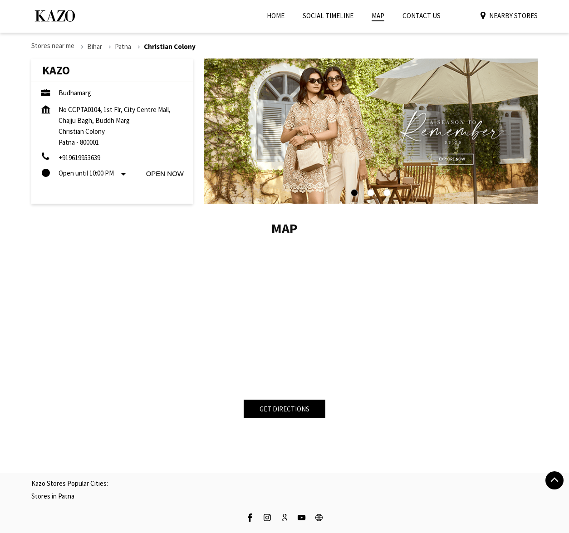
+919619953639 (79, 157)
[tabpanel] (371, 131)
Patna (123, 46)
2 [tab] (370, 192)
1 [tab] (354, 192)
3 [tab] (387, 192)
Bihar (94, 46)
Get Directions (284, 409)
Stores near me (52, 45)
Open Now (165, 173)
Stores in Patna (52, 496)
